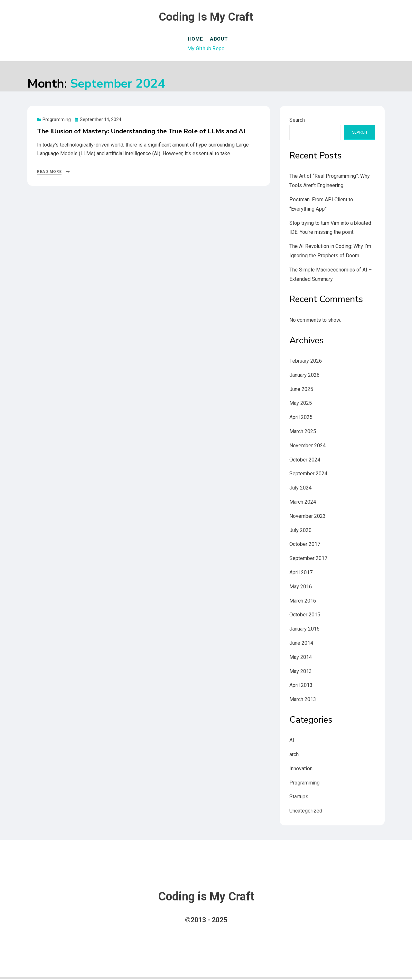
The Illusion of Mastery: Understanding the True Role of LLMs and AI (141, 132)
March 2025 (302, 433)
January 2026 (304, 377)
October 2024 (304, 461)
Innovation (301, 770)
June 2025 (301, 391)
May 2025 (300, 405)
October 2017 (304, 546)
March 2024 (302, 503)
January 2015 (304, 631)
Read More (49, 173)
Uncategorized (305, 813)
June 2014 (301, 645)
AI (291, 742)
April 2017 (301, 574)
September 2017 (308, 560)
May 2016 (300, 588)
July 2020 (300, 532)
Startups (298, 798)
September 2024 (308, 475)
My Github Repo (206, 49)
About (221, 40)
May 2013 (300, 673)
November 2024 (307, 447)
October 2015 (304, 616)
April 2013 (301, 687)
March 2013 (302, 701)
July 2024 (300, 490)
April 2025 (301, 419)
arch (294, 756)
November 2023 (307, 518)
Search (297, 122)
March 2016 (302, 602)
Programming (56, 121)
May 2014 (300, 659)
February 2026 (305, 362)
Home (195, 40)
